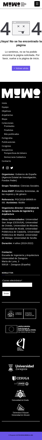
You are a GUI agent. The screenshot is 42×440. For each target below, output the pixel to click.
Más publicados (11, 134)
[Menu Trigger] (37, 4)
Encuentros (7, 150)
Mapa (4, 119)
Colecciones (7, 123)
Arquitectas (7, 115)
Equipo (5, 107)
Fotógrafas (7, 138)
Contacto (6, 161)
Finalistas (8, 130)
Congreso (6, 146)
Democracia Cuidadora (15, 157)
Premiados (9, 126)
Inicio (4, 103)
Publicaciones (8, 142)
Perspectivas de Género (15, 153)
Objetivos (6, 111)
